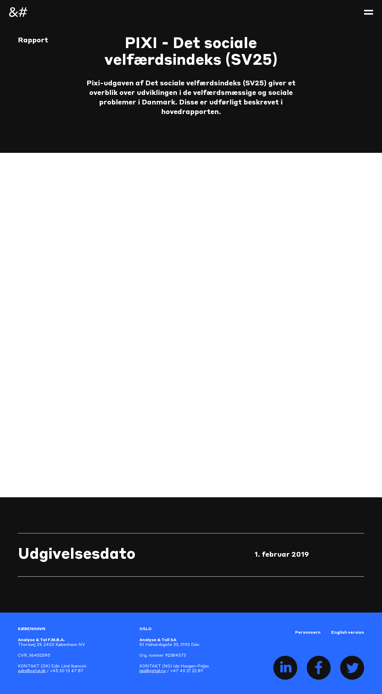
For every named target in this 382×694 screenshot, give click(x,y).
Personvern (308, 633)
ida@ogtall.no (152, 671)
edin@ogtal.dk (32, 671)
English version (347, 633)
